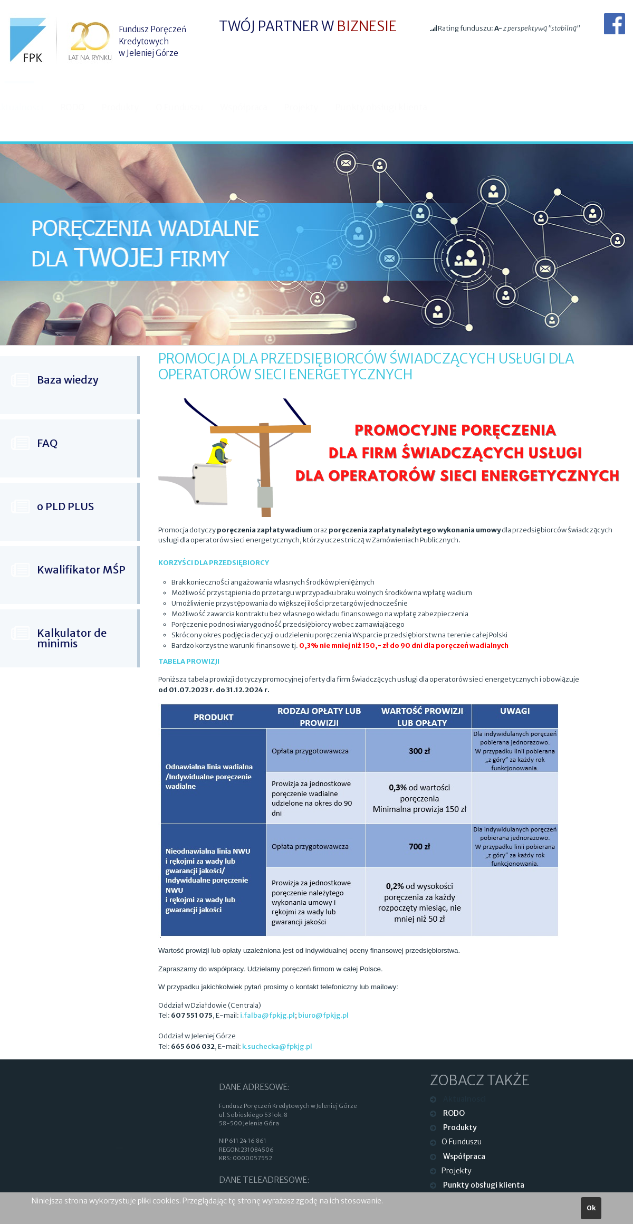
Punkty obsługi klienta (390, 107)
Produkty (129, 107)
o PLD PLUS (65, 506)
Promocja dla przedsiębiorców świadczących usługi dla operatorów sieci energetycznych (366, 366)
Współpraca (252, 107)
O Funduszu (189, 107)
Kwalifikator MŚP (81, 569)
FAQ (47, 443)
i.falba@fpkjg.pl (267, 1015)
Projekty (310, 107)
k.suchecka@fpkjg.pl (277, 1046)
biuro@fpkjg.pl (323, 1015)
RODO (82, 107)
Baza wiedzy (68, 379)
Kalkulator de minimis (72, 638)
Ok (591, 1208)
